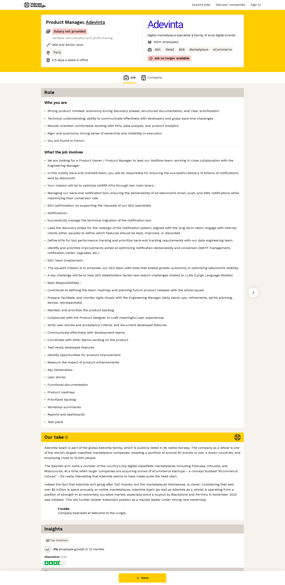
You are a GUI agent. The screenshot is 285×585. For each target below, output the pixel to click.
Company (151, 77)
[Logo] (35, 5)
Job (129, 77)
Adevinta (95, 22)
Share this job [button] (56, 554)
